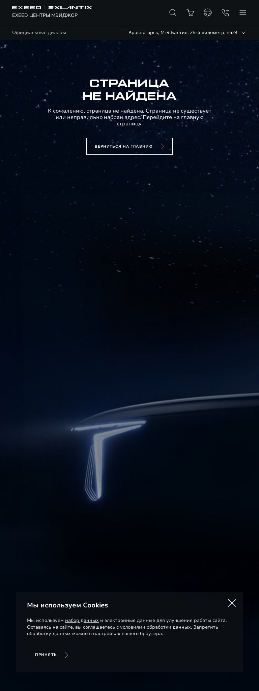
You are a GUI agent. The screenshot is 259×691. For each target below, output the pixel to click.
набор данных (82, 620)
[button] (232, 603)
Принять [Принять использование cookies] (46, 654)
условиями (132, 627)
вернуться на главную (124, 146)
